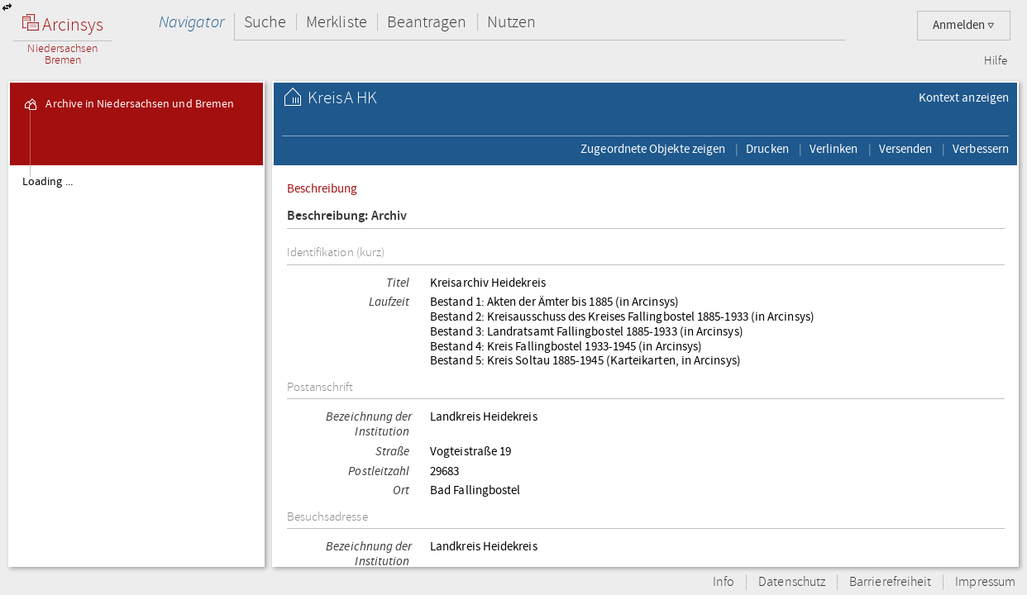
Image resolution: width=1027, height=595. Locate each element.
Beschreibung (322, 188)
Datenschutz (791, 582)
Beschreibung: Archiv (347, 216)
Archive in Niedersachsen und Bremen (128, 104)
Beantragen (427, 22)
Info (723, 582)
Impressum (985, 582)
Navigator (191, 22)
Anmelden (964, 25)
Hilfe (995, 61)
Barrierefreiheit (890, 582)
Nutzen (511, 22)
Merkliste (336, 22)
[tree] (136, 365)
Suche (265, 22)
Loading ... (47, 181)
